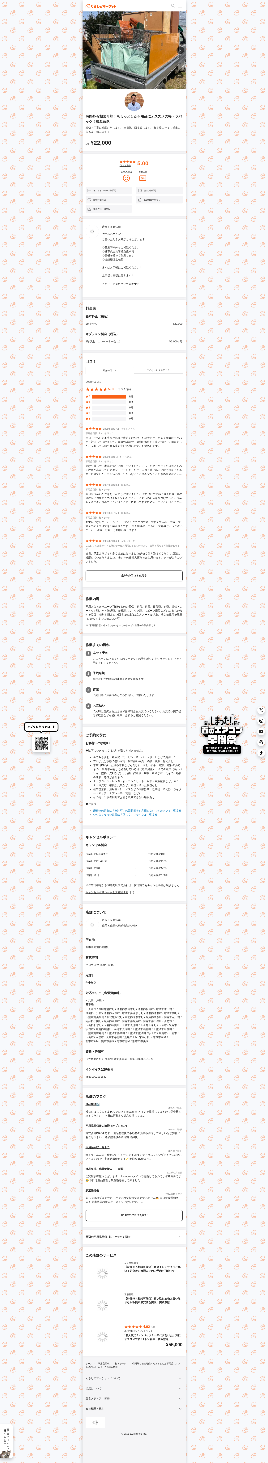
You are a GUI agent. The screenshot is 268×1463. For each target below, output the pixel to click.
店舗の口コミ (110, 370)
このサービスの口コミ (158, 370)
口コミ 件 (125, 165)
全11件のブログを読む (134, 1215)
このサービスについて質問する (120, 284)
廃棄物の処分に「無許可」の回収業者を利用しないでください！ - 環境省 (137, 810)
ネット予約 (100, 652)
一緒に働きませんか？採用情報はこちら (6, 1438)
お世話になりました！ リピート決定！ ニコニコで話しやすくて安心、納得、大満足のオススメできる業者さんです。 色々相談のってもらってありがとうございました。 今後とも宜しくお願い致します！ (134, 526)
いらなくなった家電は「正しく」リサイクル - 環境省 (125, 814)
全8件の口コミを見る (134, 575)
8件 (131, 396)
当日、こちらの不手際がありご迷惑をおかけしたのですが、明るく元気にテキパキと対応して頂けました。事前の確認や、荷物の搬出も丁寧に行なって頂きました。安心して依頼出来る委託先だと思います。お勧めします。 (134, 441)
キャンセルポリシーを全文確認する (110, 892)
